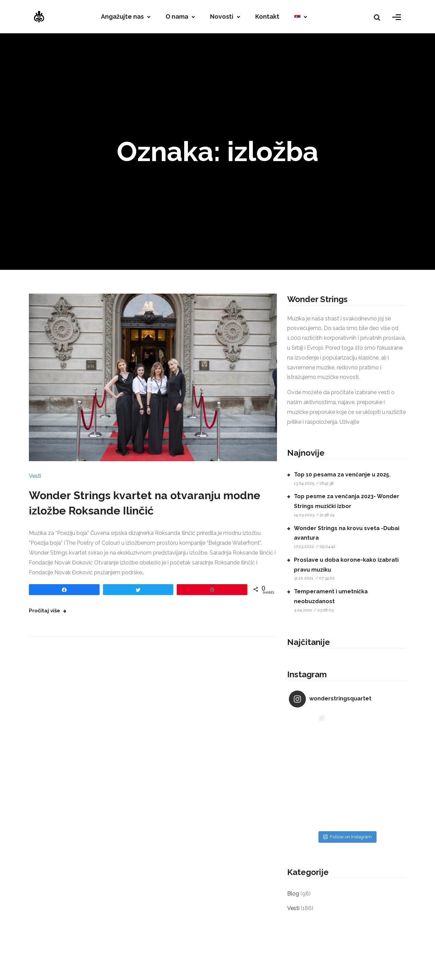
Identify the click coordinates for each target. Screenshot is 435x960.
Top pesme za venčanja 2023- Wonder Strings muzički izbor (346, 501)
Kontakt (267, 17)
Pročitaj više (45, 611)
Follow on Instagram (347, 836)
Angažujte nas (122, 17)
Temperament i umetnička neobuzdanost (331, 596)
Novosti (221, 17)
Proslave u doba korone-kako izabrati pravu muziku (346, 565)
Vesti (35, 476)
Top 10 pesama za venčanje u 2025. (342, 474)
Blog (293, 893)
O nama (177, 17)
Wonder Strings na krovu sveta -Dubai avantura (346, 533)
